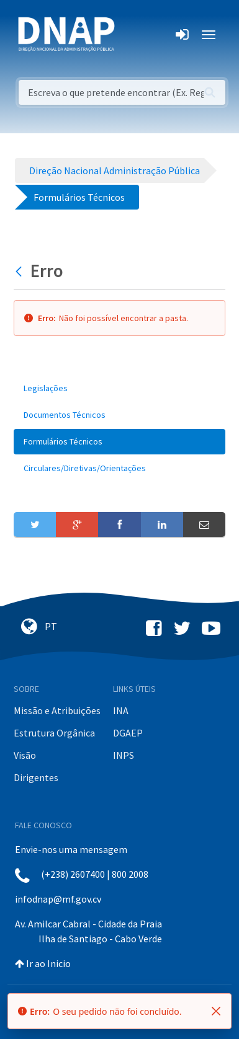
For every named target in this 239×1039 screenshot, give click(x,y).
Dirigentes (36, 777)
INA (121, 710)
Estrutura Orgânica (54, 733)
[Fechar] (216, 1011)
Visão (25, 755)
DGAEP (128, 733)
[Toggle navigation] (132, 34)
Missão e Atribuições (57, 710)
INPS (123, 755)
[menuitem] (119, 388)
